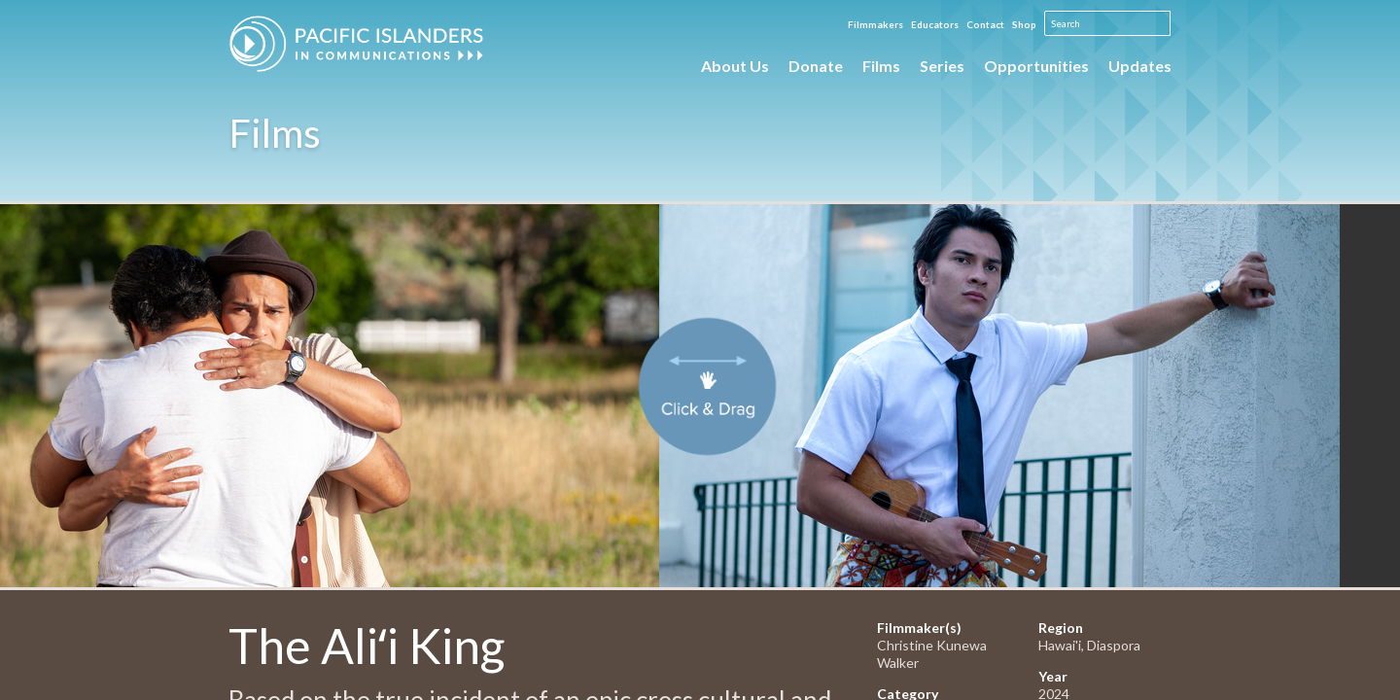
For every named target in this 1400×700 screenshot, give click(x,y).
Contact (985, 24)
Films (881, 65)
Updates (1140, 65)
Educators (935, 24)
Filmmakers (875, 24)
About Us (735, 65)
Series (942, 65)
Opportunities (1036, 65)
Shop (1024, 24)
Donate (815, 65)
